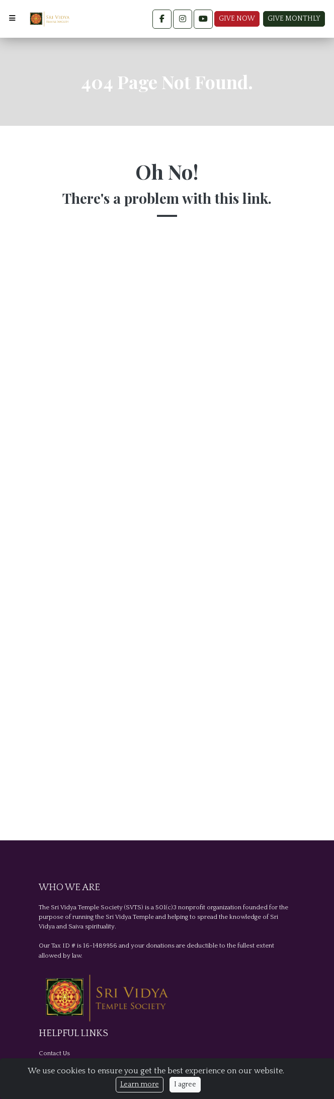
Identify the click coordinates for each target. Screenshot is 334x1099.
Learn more (139, 1084)
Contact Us (54, 1053)
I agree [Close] (185, 1084)
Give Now (237, 19)
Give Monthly (294, 19)
